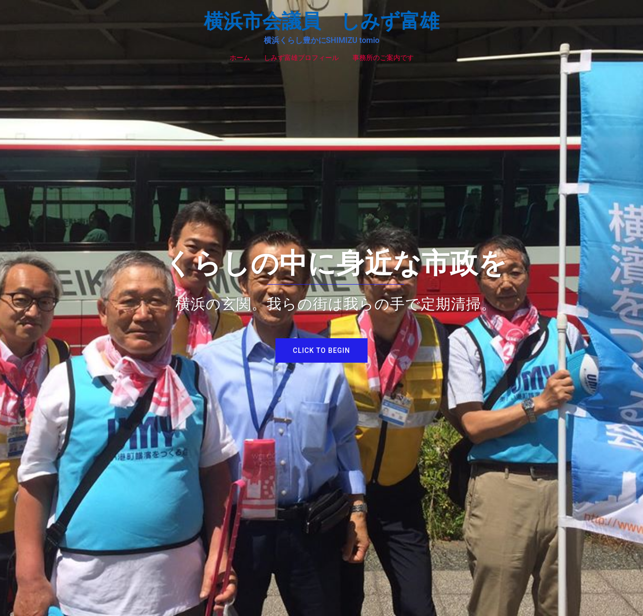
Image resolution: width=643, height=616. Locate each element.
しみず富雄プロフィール (301, 58)
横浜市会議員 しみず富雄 (321, 21)
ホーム (240, 58)
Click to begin (321, 350)
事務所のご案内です (383, 58)
